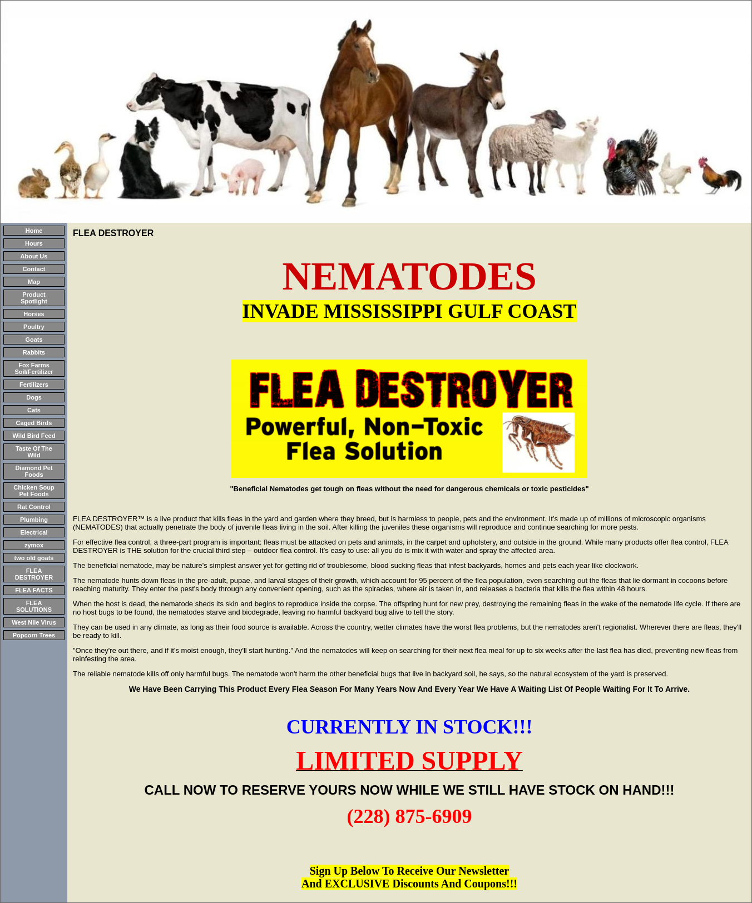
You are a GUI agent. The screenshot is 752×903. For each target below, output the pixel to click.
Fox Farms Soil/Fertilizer (33, 368)
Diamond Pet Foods (33, 471)
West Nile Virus (34, 622)
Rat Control (34, 506)
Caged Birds (34, 423)
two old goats (34, 558)
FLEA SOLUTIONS (34, 606)
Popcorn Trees (34, 635)
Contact (34, 269)
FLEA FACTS (33, 590)
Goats (33, 339)
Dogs (34, 397)
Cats (34, 410)
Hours (34, 243)
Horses (33, 314)
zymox (33, 545)
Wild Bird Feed (34, 435)
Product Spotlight (34, 298)
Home (34, 230)
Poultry (33, 326)
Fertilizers (33, 384)
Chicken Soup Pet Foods (33, 490)
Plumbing (34, 519)
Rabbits (34, 352)
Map (34, 281)
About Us (34, 256)
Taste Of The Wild (34, 451)
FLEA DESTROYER (34, 574)
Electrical (34, 532)
